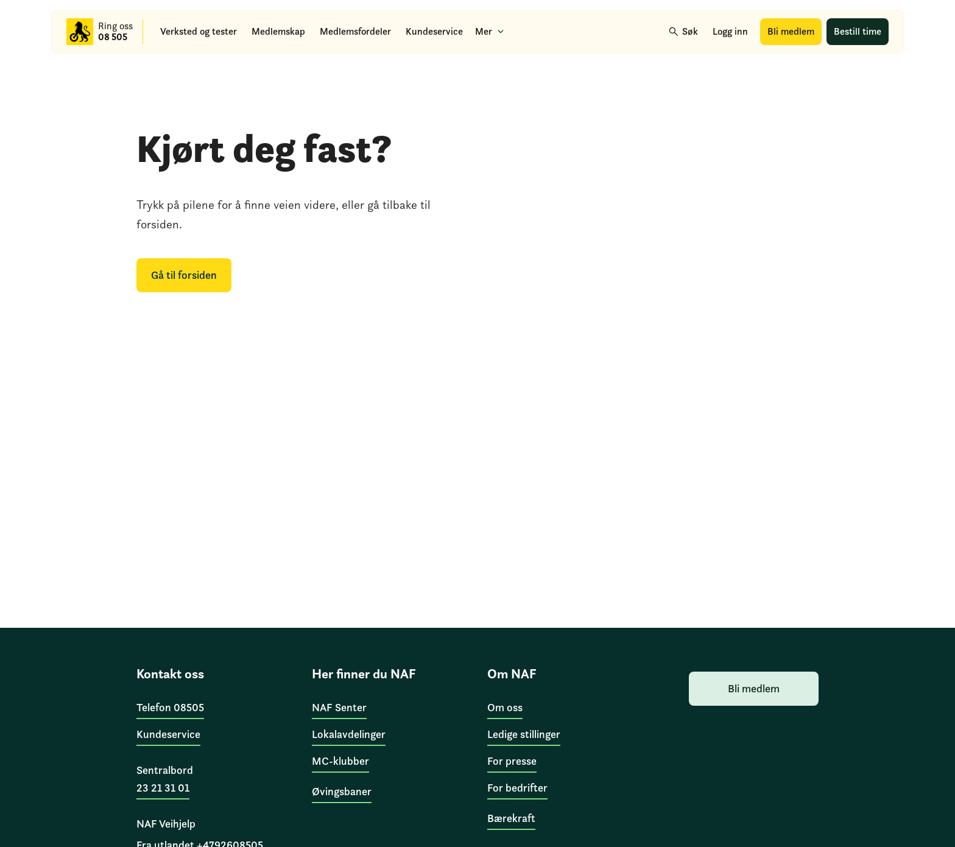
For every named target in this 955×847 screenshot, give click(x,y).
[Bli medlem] (791, 31)
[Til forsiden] (79, 31)
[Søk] (684, 31)
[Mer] (489, 31)
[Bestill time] (857, 31)
